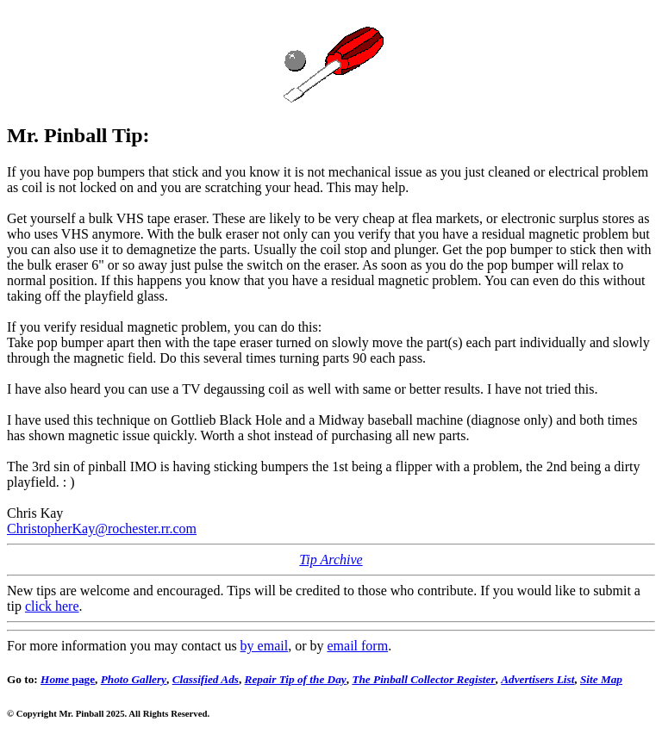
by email (264, 645)
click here (52, 606)
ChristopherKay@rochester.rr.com (102, 528)
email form (357, 645)
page (68, 679)
